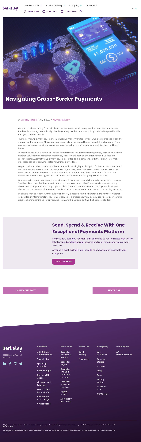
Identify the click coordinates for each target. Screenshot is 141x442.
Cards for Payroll (65, 363)
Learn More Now (63, 261)
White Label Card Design (43, 398)
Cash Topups (44, 370)
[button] (32, 5)
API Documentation (124, 353)
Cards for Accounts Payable (65, 384)
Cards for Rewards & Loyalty (65, 355)
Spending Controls (42, 365)
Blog (99, 370)
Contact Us (103, 394)
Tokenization (43, 359)
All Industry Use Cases (66, 400)
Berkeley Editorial (29, 123)
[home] (10, 8)
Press (99, 375)
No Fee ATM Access (43, 376)
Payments (84, 359)
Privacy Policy (100, 381)
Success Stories (101, 360)
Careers (101, 366)
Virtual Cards (44, 403)
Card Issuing (82, 353)
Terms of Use (101, 388)
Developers (91, 5)
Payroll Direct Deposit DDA (44, 391)
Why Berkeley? (102, 353)
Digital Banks (63, 393)
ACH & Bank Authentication (44, 353)
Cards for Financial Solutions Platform (65, 373)
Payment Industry (61, 123)
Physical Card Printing (44, 383)
